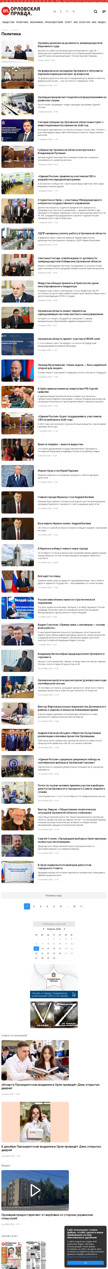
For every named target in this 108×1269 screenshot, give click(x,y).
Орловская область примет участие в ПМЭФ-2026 (69, 338)
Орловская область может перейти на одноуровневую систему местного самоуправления (70, 312)
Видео (102, 22)
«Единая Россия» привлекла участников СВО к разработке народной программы (67, 178)
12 (72, 944)
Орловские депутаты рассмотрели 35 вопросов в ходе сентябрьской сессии (69, 682)
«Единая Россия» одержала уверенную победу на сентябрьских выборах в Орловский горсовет (69, 761)
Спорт (68, 22)
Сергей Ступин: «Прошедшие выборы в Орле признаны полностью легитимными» (66, 840)
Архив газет (9, 1236)
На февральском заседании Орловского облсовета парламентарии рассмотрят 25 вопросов (70, 72)
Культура (84, 22)
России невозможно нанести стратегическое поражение (66, 601)
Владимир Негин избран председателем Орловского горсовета (71, 656)
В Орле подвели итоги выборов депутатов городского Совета (65, 867)
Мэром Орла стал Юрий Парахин (58, 470)
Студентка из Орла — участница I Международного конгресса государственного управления (70, 201)
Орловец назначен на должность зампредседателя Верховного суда (70, 45)
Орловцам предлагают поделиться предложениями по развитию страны (70, 99)
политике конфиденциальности (82, 1256)
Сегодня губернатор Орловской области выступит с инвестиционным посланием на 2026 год (71, 124)
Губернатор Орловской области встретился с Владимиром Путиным (67, 151)
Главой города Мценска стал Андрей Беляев (66, 497)
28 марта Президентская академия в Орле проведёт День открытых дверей (50, 1086)
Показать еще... (54, 895)
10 (60, 944)
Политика (22, 22)
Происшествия (54, 22)
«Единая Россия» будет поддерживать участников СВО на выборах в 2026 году (70, 418)
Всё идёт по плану (49, 576)
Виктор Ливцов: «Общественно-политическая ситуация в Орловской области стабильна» (67, 811)
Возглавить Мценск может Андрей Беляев (64, 523)
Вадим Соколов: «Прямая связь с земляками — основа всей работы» (71, 626)
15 (74, 906)
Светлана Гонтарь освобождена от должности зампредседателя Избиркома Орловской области (70, 260)
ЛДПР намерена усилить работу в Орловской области (72, 233)
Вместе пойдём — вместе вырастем (60, 444)
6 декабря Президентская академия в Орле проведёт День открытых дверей (51, 1148)
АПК (76, 22)
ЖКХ (94, 22)
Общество (8, 22)
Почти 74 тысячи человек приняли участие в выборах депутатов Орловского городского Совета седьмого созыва (71, 788)
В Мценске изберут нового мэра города (63, 548)
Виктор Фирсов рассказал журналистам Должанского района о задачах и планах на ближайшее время (72, 708)
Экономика (36, 22)
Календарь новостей (54, 924)
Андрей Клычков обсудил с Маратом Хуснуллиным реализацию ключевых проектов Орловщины (69, 735)
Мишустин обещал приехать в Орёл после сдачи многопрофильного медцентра (68, 285)
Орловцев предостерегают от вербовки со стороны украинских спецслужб (47, 1216)
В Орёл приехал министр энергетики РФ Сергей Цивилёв (68, 390)
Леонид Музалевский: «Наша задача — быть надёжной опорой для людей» (72, 367)
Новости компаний (14, 1035)
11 (66, 944)
